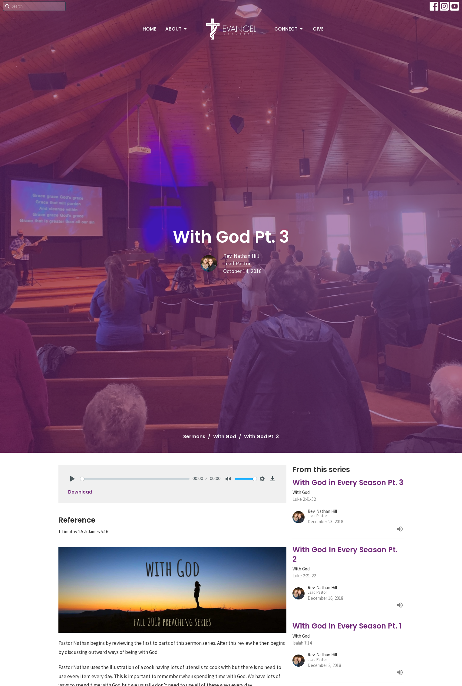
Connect (289, 29)
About (176, 29)
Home (149, 29)
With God (224, 436)
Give (318, 29)
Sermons (194, 436)
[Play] (72, 479)
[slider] (135, 479)
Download (80, 492)
